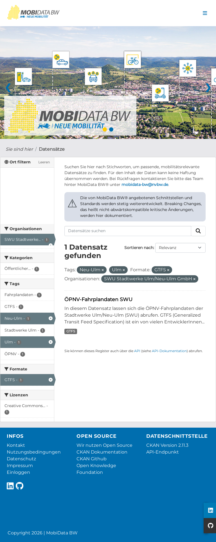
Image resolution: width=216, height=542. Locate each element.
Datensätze (52, 149)
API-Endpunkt (162, 452)
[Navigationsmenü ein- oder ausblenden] (204, 13)
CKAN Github (91, 458)
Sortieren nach (138, 247)
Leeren (44, 162)
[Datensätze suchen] (128, 231)
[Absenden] (198, 231)
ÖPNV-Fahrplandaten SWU (98, 299)
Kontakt (16, 445)
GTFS (70, 331)
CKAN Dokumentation (101, 452)
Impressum (20, 465)
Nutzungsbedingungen (34, 452)
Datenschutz (21, 458)
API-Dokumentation (169, 351)
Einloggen (18, 472)
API (137, 351)
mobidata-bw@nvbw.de (145, 184)
